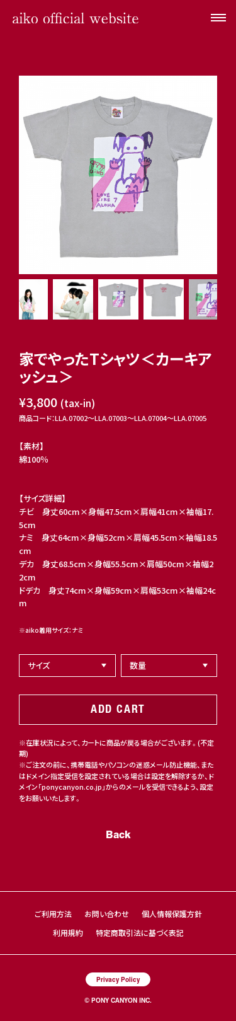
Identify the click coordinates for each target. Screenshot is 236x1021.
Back (118, 834)
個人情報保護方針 (172, 913)
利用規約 (68, 932)
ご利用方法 (53, 913)
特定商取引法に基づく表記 (140, 932)
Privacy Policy (118, 979)
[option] (118, 175)
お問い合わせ (106, 913)
